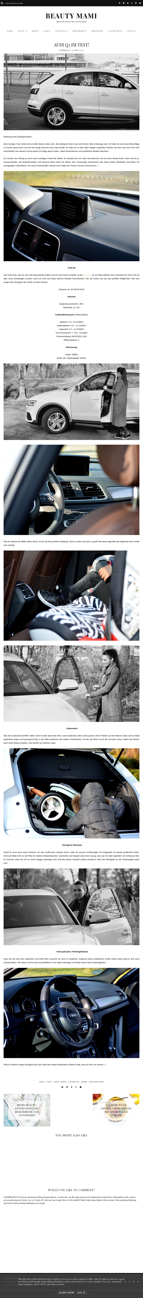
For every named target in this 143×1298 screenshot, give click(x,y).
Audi (41, 1082)
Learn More (66, 1292)
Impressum (97, 31)
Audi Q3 (86, 275)
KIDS (46, 31)
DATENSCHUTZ (115, 31)
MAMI (34, 31)
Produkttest (96, 1082)
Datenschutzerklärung (125, 1200)
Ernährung (78, 31)
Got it (81, 1292)
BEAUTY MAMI (71, 15)
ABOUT (21, 31)
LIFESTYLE (60, 31)
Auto (49, 1082)
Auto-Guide (60, 1082)
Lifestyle (74, 1082)
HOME (10, 31)
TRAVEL (130, 31)
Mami (84, 1082)
